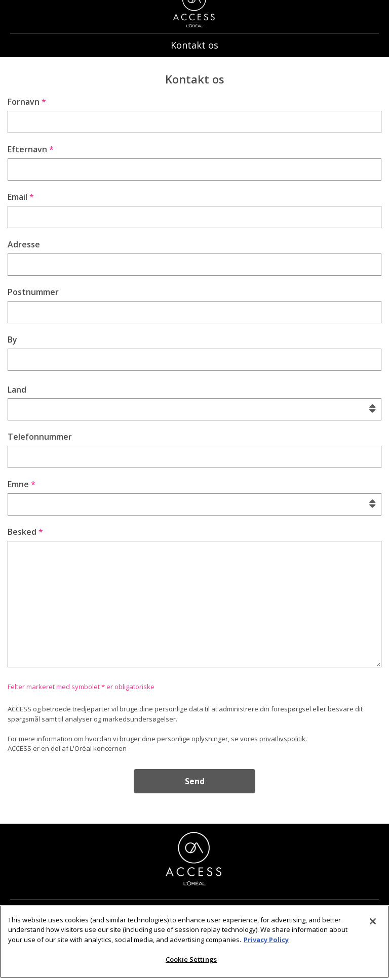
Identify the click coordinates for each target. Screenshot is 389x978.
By (12, 339)
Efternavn (31, 149)
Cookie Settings (191, 966)
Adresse (24, 244)
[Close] (373, 928)
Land (17, 389)
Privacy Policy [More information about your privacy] (266, 946)
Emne (21, 484)
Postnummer (33, 291)
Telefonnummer (40, 436)
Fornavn (27, 101)
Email (21, 196)
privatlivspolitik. (283, 738)
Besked (25, 531)
